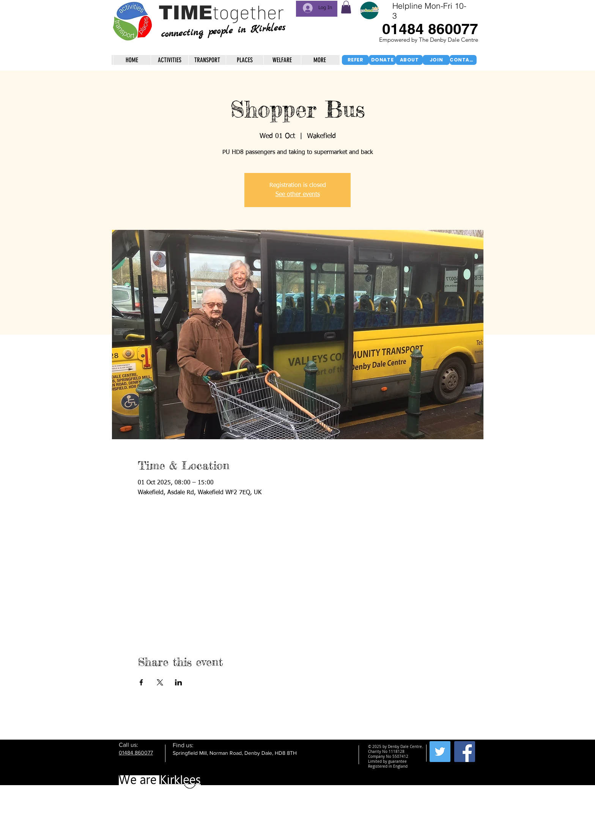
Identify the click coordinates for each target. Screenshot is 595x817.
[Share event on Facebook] (141, 682)
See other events (297, 195)
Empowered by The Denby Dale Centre (429, 39)
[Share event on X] (160, 682)
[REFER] (355, 60)
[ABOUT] (409, 60)
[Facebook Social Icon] (464, 751)
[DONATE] (382, 60)
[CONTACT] (463, 60)
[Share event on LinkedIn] (178, 682)
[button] (346, 7)
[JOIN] (436, 60)
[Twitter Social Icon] (440, 751)
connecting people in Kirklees (223, 31)
